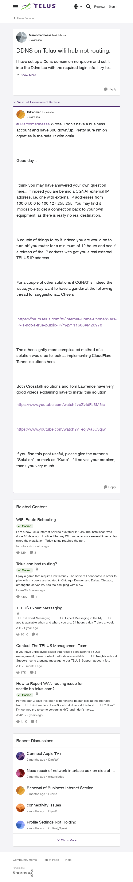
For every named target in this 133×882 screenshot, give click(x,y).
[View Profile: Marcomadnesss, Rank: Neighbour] (21, 37)
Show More (26, 75)
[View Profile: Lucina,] (20, 790)
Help (68, 859)
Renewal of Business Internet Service (60, 787)
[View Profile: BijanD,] (20, 808)
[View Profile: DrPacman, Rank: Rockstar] (20, 114)
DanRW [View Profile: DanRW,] (53, 759)
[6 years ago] (36, 590)
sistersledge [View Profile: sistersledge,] (56, 776)
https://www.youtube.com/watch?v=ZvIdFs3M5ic (60, 404)
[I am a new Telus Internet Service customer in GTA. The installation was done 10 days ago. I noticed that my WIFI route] (66, 536)
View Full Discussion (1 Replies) (36, 102)
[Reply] (110, 89)
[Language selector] (78, 6)
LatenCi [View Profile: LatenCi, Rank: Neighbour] (21, 590)
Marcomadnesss (35, 124)
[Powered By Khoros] (66, 872)
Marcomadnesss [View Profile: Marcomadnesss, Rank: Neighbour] (40, 35)
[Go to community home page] (39, 6)
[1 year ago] (30, 628)
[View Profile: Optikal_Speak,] (20, 825)
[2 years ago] (34, 715)
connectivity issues (44, 805)
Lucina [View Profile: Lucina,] (52, 794)
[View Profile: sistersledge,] (20, 773)
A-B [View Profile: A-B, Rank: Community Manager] (18, 628)
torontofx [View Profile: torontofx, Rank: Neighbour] (22, 546)
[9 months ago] (32, 665)
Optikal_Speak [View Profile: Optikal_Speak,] (57, 828)
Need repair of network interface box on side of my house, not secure (72, 770)
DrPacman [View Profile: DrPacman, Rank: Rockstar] (34, 112)
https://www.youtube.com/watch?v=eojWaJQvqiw (61, 429)
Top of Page (51, 859)
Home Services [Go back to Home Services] (23, 18)
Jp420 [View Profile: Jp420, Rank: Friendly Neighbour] (20, 715)
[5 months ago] (39, 546)
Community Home (25, 859)
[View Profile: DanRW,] (20, 756)
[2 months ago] (36, 759)
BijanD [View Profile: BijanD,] (52, 811)
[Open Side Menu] (15, 6)
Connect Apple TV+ (44, 753)
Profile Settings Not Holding (51, 822)
